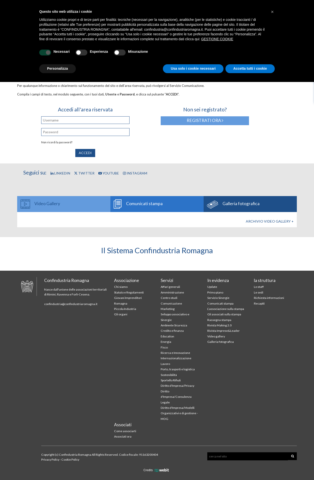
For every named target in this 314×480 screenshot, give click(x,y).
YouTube (108, 173)
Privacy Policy (50, 459)
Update (212, 287)
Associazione (126, 280)
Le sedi (258, 292)
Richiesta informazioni (269, 298)
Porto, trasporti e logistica (178, 369)
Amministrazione (172, 292)
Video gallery (216, 336)
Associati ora (122, 436)
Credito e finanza (172, 331)
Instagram (135, 173)
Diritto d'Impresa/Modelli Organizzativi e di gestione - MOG (179, 413)
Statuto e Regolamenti (129, 292)
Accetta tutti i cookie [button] (250, 68)
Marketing (168, 309)
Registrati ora (205, 120)
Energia (166, 342)
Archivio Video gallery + (270, 221)
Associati (122, 424)
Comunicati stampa (220, 303)
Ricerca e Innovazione (175, 353)
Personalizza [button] (57, 68)
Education (167, 336)
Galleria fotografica (220, 342)
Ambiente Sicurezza (174, 325)
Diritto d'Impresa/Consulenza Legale (176, 396)
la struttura (264, 280)
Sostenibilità (169, 375)
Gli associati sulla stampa (224, 314)
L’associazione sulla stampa (225, 309)
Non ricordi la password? (56, 142)
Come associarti (125, 431)
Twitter (84, 173)
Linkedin (60, 173)
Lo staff (259, 287)
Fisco (164, 347)
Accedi (85, 153)
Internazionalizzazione (176, 358)
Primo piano (215, 292)
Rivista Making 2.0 (219, 325)
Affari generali (170, 287)
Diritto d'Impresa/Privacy (177, 385)
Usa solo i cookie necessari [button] (193, 68)
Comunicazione (171, 303)
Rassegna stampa (219, 320)
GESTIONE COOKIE (217, 39)
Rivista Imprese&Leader (223, 331)
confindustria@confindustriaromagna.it (70, 304)
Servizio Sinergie (218, 298)
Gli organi (120, 314)
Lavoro (165, 364)
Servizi (167, 280)
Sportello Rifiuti (171, 380)
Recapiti (259, 303)
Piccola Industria (125, 309)
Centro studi (169, 298)
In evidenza (218, 280)
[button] (272, 12)
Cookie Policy (70, 459)
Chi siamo (121, 287)
